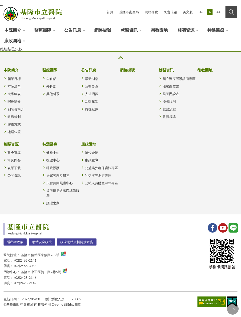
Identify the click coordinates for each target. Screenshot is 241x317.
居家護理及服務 (57, 175)
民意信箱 (170, 12)
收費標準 (169, 117)
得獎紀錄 (91, 109)
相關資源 (185, 30)
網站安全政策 (42, 242)
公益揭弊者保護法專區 (101, 168)
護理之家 (53, 203)
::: (2, 219)
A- (201, 12)
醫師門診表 (171, 94)
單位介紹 (91, 152)
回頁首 (233, 309)
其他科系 (53, 94)
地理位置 (14, 132)
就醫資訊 (129, 30)
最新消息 (91, 79)
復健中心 (53, 160)
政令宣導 (14, 152)
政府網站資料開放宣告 (76, 242)
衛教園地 (159, 30)
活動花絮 (91, 101)
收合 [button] (120, 57)
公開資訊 (14, 175)
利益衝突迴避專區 (98, 175)
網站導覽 (151, 12)
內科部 (51, 79)
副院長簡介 (16, 109)
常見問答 (14, 160)
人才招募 (91, 94)
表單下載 (14, 168)
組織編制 (14, 117)
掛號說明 (169, 101)
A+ (218, 12)
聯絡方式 (14, 124)
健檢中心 (53, 152)
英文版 (188, 12)
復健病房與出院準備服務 (62, 192)
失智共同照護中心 (59, 183)
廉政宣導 (91, 160)
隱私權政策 (15, 242)
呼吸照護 (53, 168)
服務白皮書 (171, 86)
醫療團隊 (42, 30)
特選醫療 (215, 30)
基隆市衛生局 (129, 12)
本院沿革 (14, 86)
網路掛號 (102, 30)
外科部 (51, 86)
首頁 (110, 12)
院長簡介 (14, 101)
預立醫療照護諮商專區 (179, 79)
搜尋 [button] (231, 12)
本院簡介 (12, 30)
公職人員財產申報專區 (101, 183)
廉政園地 (12, 40)
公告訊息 (72, 30)
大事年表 (14, 94)
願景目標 (14, 79)
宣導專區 (91, 86)
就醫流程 (169, 109)
